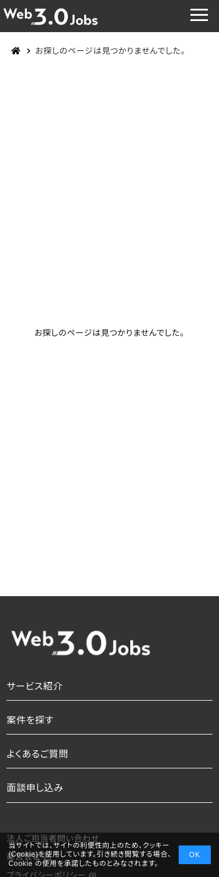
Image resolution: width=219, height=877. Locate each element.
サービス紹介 (34, 686)
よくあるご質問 (37, 754)
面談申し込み (34, 788)
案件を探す (30, 720)
